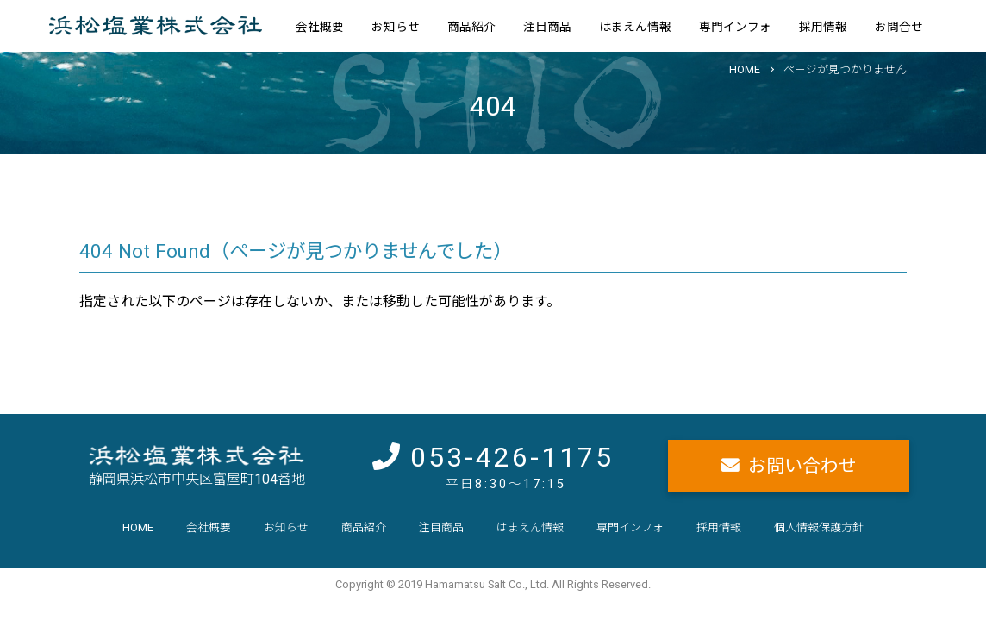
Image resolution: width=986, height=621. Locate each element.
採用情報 (823, 27)
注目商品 (547, 27)
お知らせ (395, 27)
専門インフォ (735, 27)
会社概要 (320, 27)
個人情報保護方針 (819, 527)
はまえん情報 (635, 27)
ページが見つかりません (845, 69)
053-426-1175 (512, 457)
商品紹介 (471, 27)
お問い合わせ (802, 465)
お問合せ (899, 27)
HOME (744, 69)
